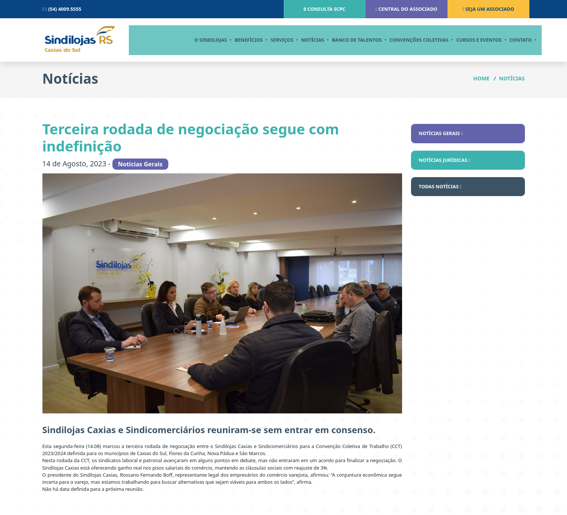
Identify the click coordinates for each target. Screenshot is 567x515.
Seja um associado (488, 9)
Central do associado (406, 9)
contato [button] (514, 39)
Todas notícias (440, 186)
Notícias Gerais (441, 133)
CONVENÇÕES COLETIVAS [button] (413, 39)
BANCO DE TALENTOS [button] (350, 39)
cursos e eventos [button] (473, 39)
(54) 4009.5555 (62, 9)
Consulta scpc (324, 9)
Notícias (512, 78)
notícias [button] (306, 39)
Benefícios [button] (242, 39)
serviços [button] (276, 39)
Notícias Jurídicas (445, 160)
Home (481, 78)
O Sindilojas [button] (205, 39)
